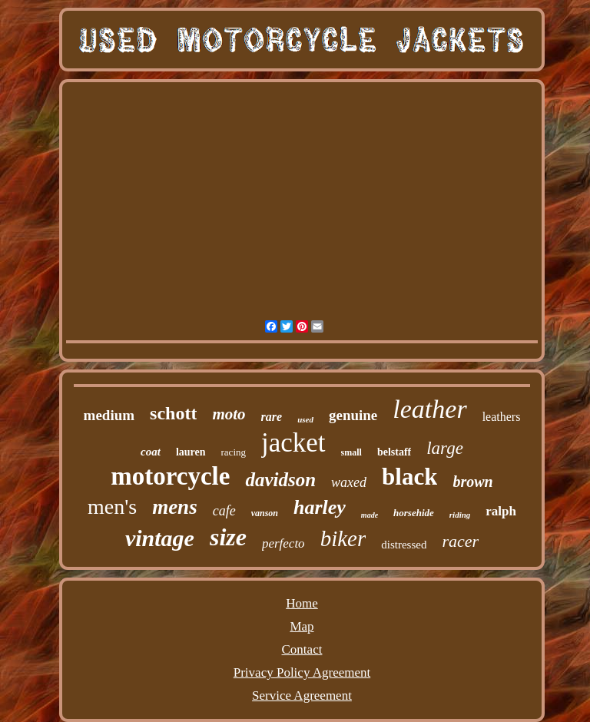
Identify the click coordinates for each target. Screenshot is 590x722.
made (369, 515)
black (409, 476)
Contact (302, 649)
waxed (348, 482)
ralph (501, 511)
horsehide (413, 512)
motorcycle (170, 476)
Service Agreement (302, 695)
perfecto (283, 543)
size (228, 537)
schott (173, 413)
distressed (403, 544)
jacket (293, 443)
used (305, 419)
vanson (264, 513)
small (351, 452)
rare (272, 416)
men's (112, 506)
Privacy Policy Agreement (302, 672)
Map (301, 626)
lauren (191, 452)
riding (460, 514)
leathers (501, 416)
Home (302, 603)
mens (174, 506)
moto (228, 414)
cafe (224, 510)
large (444, 448)
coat (151, 451)
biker (343, 538)
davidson (280, 479)
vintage (159, 538)
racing (233, 452)
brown (472, 481)
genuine (353, 415)
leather (429, 409)
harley (319, 507)
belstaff (394, 452)
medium (109, 415)
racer (460, 541)
